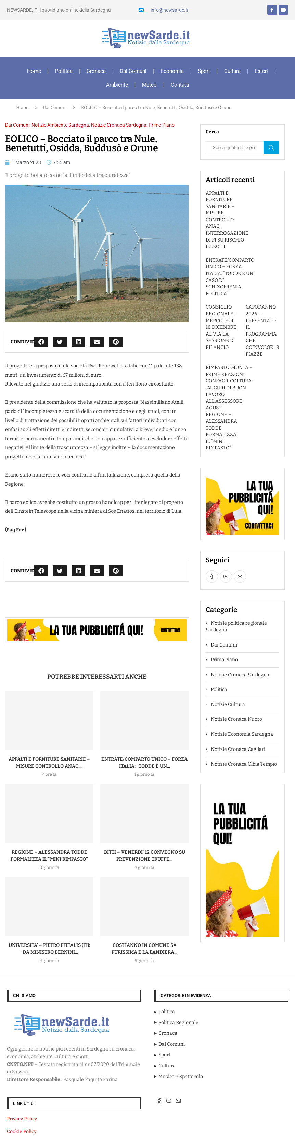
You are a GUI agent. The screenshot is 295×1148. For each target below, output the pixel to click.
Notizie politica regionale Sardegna (236, 626)
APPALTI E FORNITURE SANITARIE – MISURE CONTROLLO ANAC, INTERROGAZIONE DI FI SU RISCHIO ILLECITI (227, 220)
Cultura (232, 71)
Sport (204, 71)
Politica (64, 71)
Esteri (261, 71)
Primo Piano (162, 125)
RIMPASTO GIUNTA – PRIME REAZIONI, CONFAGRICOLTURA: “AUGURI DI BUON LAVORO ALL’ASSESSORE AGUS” (229, 388)
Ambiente (117, 85)
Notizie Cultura (228, 704)
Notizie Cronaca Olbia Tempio (244, 764)
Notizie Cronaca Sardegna (118, 125)
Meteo (149, 85)
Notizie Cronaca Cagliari (238, 749)
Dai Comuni (133, 71)
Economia (172, 71)
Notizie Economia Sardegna (242, 734)
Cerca (271, 147)
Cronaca (96, 71)
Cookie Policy (21, 1131)
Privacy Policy (22, 1119)
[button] (41, 342)
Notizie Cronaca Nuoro (236, 719)
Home (34, 71)
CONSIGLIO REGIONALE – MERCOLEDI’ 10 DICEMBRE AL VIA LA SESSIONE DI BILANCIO (222, 327)
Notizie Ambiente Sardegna (60, 125)
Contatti (180, 85)
